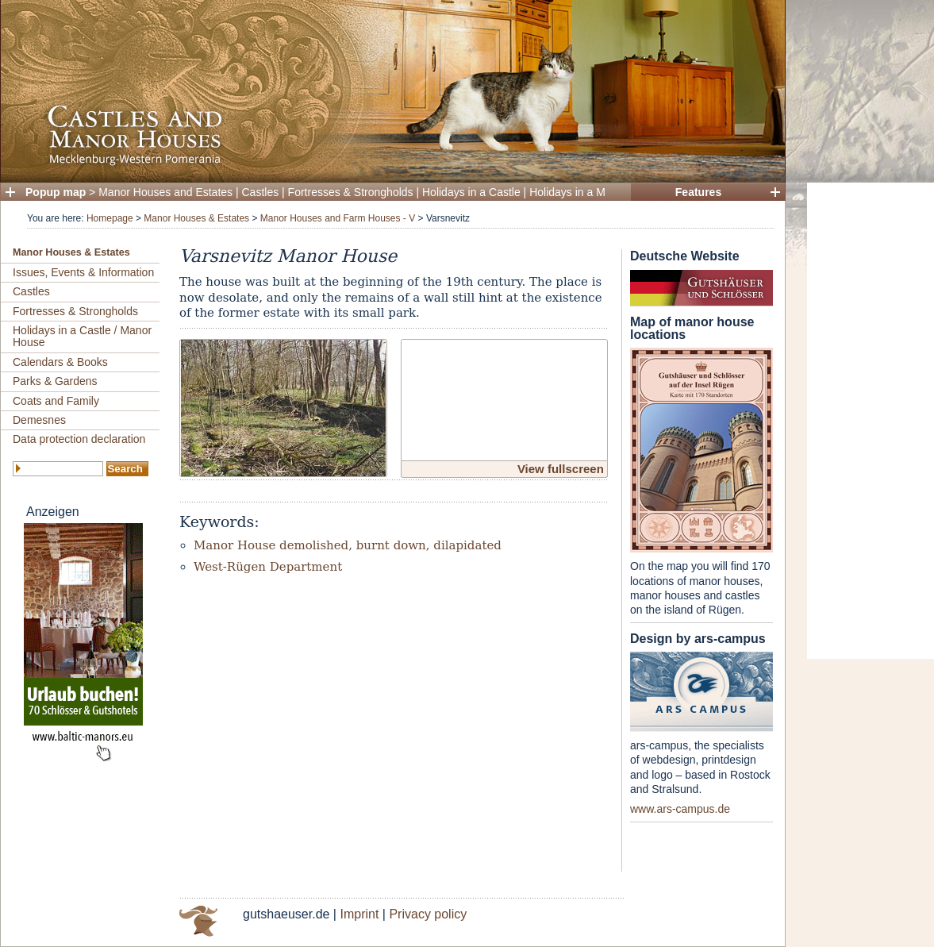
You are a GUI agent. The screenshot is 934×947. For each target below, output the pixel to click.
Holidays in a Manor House (596, 192)
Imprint (359, 914)
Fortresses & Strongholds (350, 192)
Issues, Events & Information (83, 272)
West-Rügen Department (268, 567)
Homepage (109, 218)
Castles (260, 192)
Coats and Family (56, 401)
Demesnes (39, 420)
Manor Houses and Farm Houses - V (337, 218)
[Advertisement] (870, 421)
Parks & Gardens (55, 381)
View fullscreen (560, 468)
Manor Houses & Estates (196, 218)
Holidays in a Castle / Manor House (82, 336)
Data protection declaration (79, 439)
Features (698, 192)
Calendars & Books (60, 362)
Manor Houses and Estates (165, 192)
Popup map (55, 192)
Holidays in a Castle (471, 192)
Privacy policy (428, 914)
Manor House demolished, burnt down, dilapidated (348, 545)
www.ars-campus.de (680, 809)
